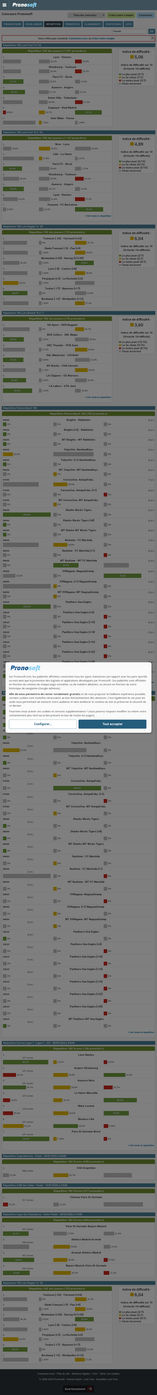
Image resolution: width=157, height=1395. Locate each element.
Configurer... (43, 724)
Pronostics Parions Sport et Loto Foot (24, 5)
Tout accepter (112, 724)
